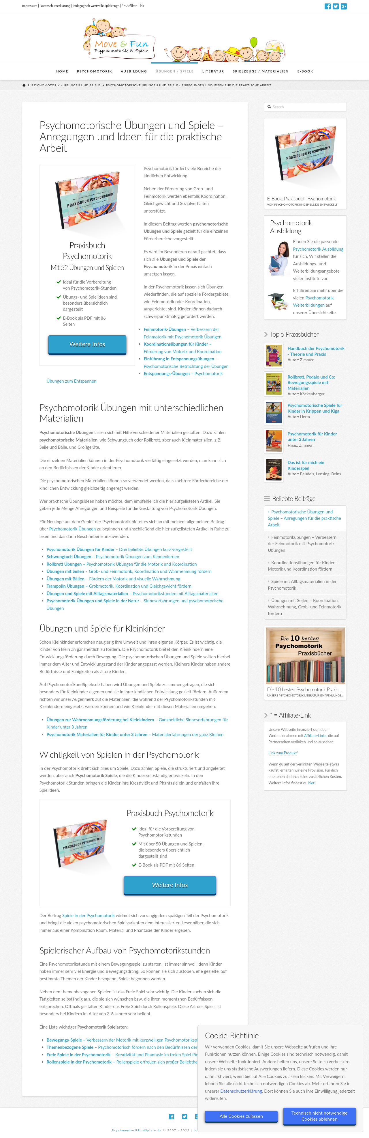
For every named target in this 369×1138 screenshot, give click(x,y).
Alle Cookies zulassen (241, 1116)
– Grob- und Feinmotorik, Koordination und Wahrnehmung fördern (129, 571)
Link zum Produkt (283, 752)
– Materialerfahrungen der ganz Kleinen (135, 734)
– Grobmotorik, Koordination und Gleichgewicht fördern (119, 585)
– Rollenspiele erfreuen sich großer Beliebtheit (123, 1061)
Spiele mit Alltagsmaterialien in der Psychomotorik (302, 585)
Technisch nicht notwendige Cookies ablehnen (319, 1116)
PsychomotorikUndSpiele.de (137, 1130)
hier (311, 783)
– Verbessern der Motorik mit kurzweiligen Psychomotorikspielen (126, 1039)
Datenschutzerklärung (55, 6)
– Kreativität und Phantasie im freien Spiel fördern (126, 1054)
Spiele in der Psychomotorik (88, 915)
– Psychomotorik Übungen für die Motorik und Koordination (122, 564)
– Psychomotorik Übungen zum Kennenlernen (113, 556)
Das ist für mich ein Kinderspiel (306, 465)
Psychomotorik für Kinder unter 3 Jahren (312, 436)
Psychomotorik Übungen (72, 528)
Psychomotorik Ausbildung (318, 249)
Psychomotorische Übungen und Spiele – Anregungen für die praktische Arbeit (304, 518)
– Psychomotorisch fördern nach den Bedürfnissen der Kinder (129, 1047)
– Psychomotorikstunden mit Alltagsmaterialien (133, 593)
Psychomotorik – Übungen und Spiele (65, 85)
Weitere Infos (87, 343)
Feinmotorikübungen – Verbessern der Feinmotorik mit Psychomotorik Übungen (302, 543)
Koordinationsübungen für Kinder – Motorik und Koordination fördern (303, 566)
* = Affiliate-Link (133, 6)
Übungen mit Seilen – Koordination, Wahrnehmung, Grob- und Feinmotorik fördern (304, 607)
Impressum (29, 6)
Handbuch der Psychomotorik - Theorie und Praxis (316, 351)
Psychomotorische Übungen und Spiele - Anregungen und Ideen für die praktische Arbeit (189, 85)
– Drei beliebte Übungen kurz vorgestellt (119, 549)
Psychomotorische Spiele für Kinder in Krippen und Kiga (315, 408)
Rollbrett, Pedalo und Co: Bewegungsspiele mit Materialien (311, 382)
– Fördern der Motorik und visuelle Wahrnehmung (113, 578)
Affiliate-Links (315, 735)
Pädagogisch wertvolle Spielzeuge (96, 6)
